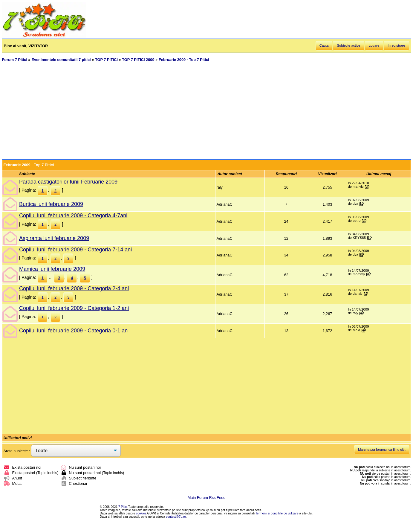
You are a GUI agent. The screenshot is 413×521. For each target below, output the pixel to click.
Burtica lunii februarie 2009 (51, 204)
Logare (374, 45)
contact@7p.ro (176, 516)
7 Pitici (122, 506)
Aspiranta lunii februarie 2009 (54, 238)
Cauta (324, 45)
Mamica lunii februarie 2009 (52, 269)
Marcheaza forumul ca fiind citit (382, 449)
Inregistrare (396, 45)
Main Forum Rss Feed (207, 497)
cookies (141, 513)
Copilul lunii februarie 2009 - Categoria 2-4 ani (74, 288)
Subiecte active (348, 45)
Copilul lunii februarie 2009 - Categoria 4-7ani (73, 216)
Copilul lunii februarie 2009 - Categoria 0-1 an (73, 331)
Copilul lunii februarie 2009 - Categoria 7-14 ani (75, 250)
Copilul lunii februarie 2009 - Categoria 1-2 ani (74, 308)
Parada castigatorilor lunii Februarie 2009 (68, 182)
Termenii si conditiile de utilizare (277, 513)
